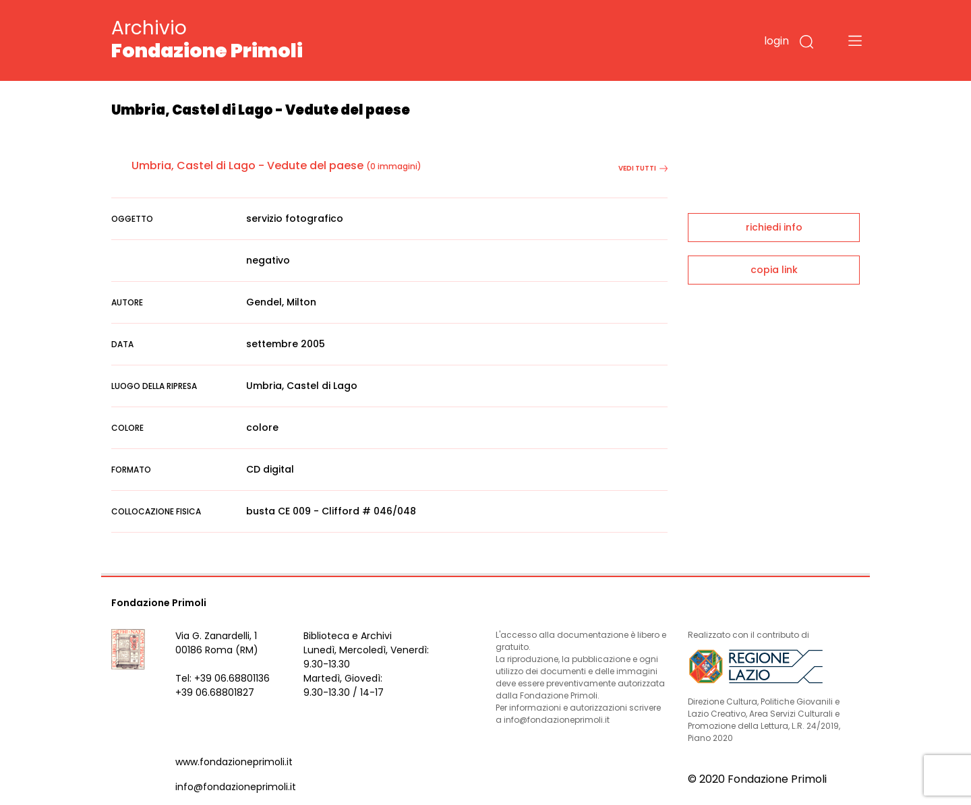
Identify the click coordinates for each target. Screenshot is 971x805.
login (776, 41)
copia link (774, 269)
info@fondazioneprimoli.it (235, 787)
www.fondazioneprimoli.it (234, 762)
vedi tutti (643, 168)
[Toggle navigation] (855, 40)
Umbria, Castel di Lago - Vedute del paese (247, 165)
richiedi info (774, 227)
